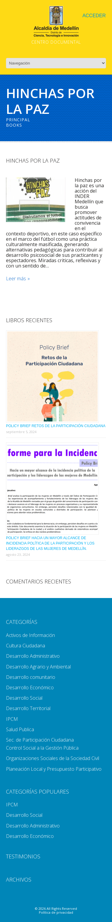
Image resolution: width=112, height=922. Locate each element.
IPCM (12, 719)
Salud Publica (20, 729)
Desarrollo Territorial (28, 708)
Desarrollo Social (24, 698)
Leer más (16, 278)
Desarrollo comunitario (30, 677)
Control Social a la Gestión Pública (42, 748)
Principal (18, 119)
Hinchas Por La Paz (33, 160)
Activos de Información (30, 635)
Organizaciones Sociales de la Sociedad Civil (52, 758)
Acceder (94, 15)
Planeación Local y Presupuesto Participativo (54, 769)
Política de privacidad (56, 912)
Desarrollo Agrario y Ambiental (38, 666)
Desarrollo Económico (30, 687)
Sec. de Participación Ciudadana (40, 740)
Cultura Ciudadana (25, 645)
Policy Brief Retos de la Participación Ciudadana (55, 426)
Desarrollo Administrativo (33, 656)
